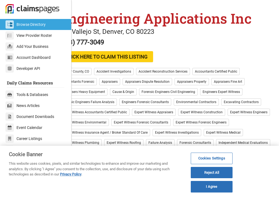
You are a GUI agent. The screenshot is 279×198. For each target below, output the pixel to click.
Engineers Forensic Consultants (164, 107)
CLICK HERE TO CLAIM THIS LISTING (125, 62)
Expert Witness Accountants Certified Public (155, 117)
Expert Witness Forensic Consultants (108, 137)
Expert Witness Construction (102, 127)
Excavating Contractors (98, 117)
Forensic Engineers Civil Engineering (187, 97)
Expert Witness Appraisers (215, 117)
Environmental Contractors (215, 107)
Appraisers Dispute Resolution (166, 87)
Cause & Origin (142, 97)
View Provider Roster (28, 35)
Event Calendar (23, 127)
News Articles (22, 105)
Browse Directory (25, 24)
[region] (139, 172)
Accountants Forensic (97, 87)
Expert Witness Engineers (149, 127)
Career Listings (23, 138)
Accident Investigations (132, 76)
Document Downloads (29, 116)
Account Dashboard (28, 57)
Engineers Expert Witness (240, 97)
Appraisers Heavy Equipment (102, 97)
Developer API (22, 68)
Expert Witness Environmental (197, 127)
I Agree (211, 187)
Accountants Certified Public (235, 76)
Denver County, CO (94, 76)
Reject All (211, 172)
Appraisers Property (210, 87)
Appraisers (129, 87)
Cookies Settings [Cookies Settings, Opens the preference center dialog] (211, 158)
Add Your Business (26, 46)
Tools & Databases (26, 94)
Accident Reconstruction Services (182, 76)
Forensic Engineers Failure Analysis (107, 107)
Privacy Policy (70, 174)
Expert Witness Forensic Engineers (168, 137)
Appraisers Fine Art (247, 87)
